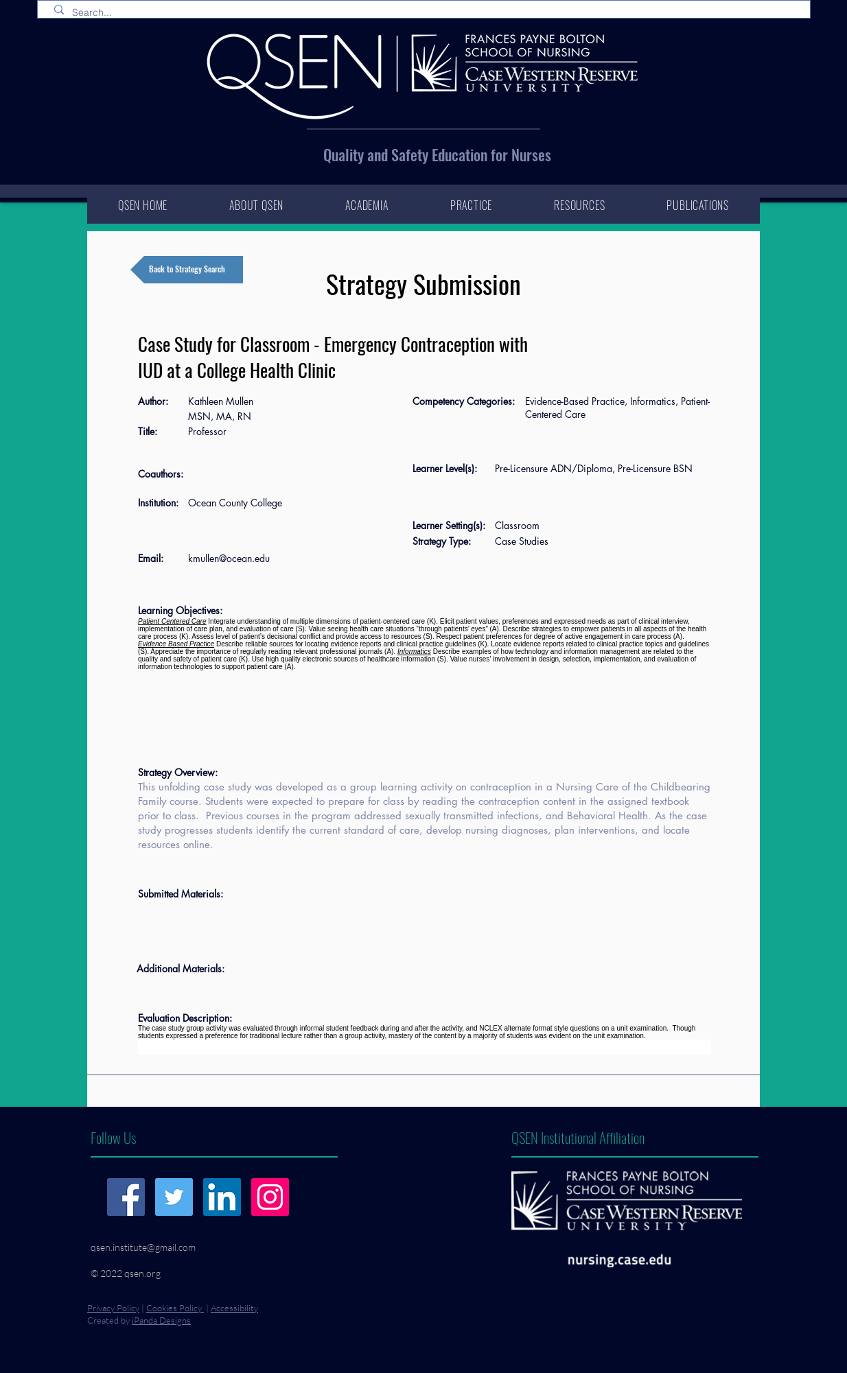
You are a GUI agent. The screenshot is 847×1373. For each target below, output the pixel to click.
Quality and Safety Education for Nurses (437, 154)
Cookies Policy (175, 1307)
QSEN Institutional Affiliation (578, 1137)
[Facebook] (126, 1197)
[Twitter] (174, 1197)
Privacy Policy (113, 1307)
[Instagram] (270, 1197)
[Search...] (426, 13)
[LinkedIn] (222, 1197)
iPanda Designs (161, 1320)
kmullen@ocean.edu (229, 558)
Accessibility (234, 1307)
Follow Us (113, 1137)
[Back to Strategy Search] (186, 269)
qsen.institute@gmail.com (143, 1247)
